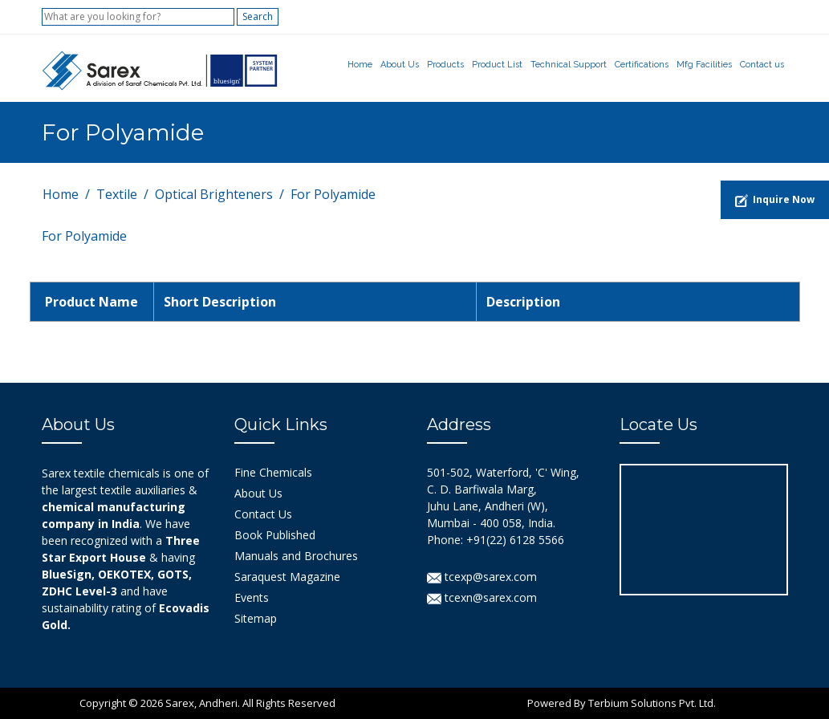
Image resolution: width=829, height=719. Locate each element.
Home (359, 64)
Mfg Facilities (704, 64)
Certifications (641, 64)
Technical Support (568, 64)
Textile (116, 194)
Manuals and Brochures (296, 555)
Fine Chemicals (273, 472)
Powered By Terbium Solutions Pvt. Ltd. (621, 703)
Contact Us (263, 514)
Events (251, 597)
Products (445, 64)
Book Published (274, 534)
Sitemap (255, 618)
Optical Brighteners (214, 194)
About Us (399, 64)
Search (257, 16)
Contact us (762, 64)
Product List (497, 64)
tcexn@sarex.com (482, 597)
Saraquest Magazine (287, 576)
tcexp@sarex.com (482, 576)
